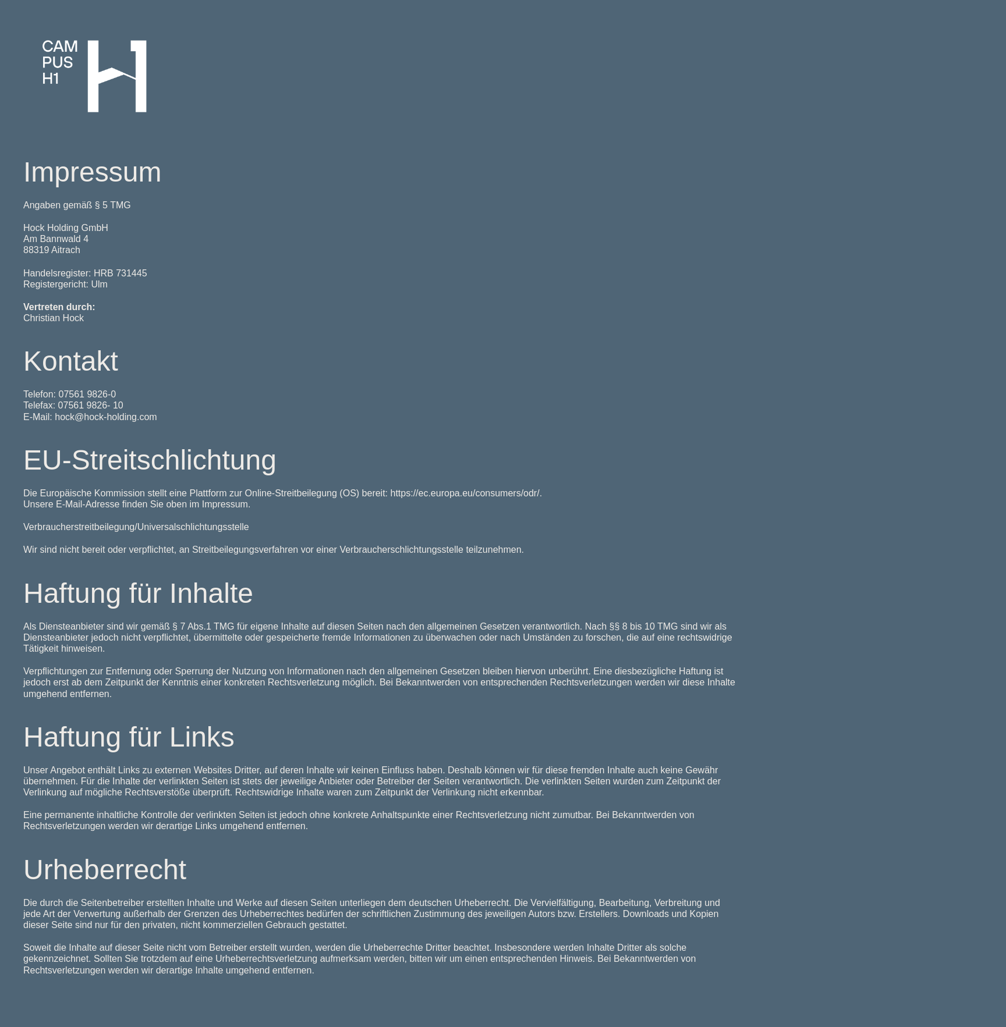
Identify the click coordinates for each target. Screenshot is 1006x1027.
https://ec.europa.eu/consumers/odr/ (465, 493)
